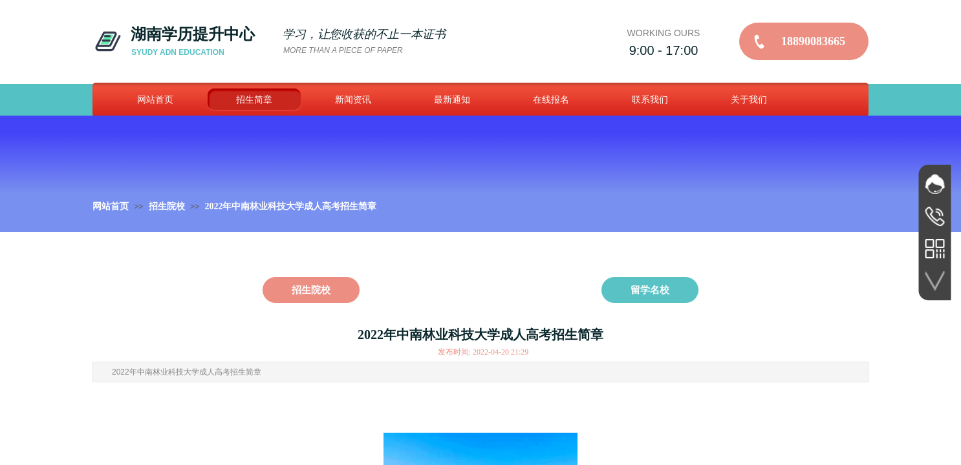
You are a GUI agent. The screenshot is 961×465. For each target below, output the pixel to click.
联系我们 (650, 99)
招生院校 (167, 206)
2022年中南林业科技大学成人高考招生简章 (290, 206)
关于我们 (749, 99)
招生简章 (254, 99)
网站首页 (155, 99)
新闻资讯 (353, 99)
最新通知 (452, 99)
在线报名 (551, 99)
